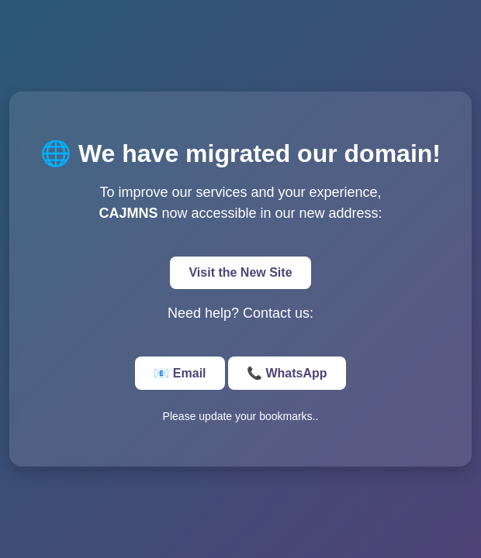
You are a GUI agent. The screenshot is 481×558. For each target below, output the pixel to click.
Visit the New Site (240, 272)
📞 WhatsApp (287, 373)
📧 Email (180, 373)
